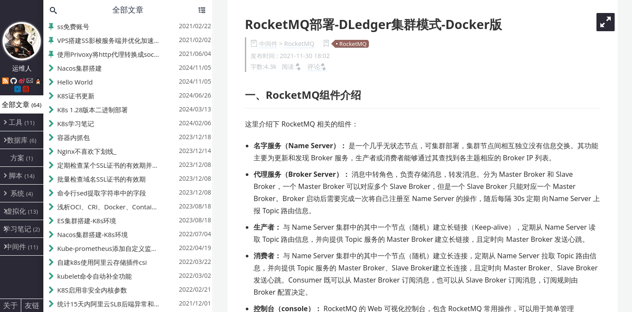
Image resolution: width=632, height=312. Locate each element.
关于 (10, 305)
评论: (317, 66)
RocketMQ (299, 43)
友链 (32, 305)
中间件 (268, 43)
